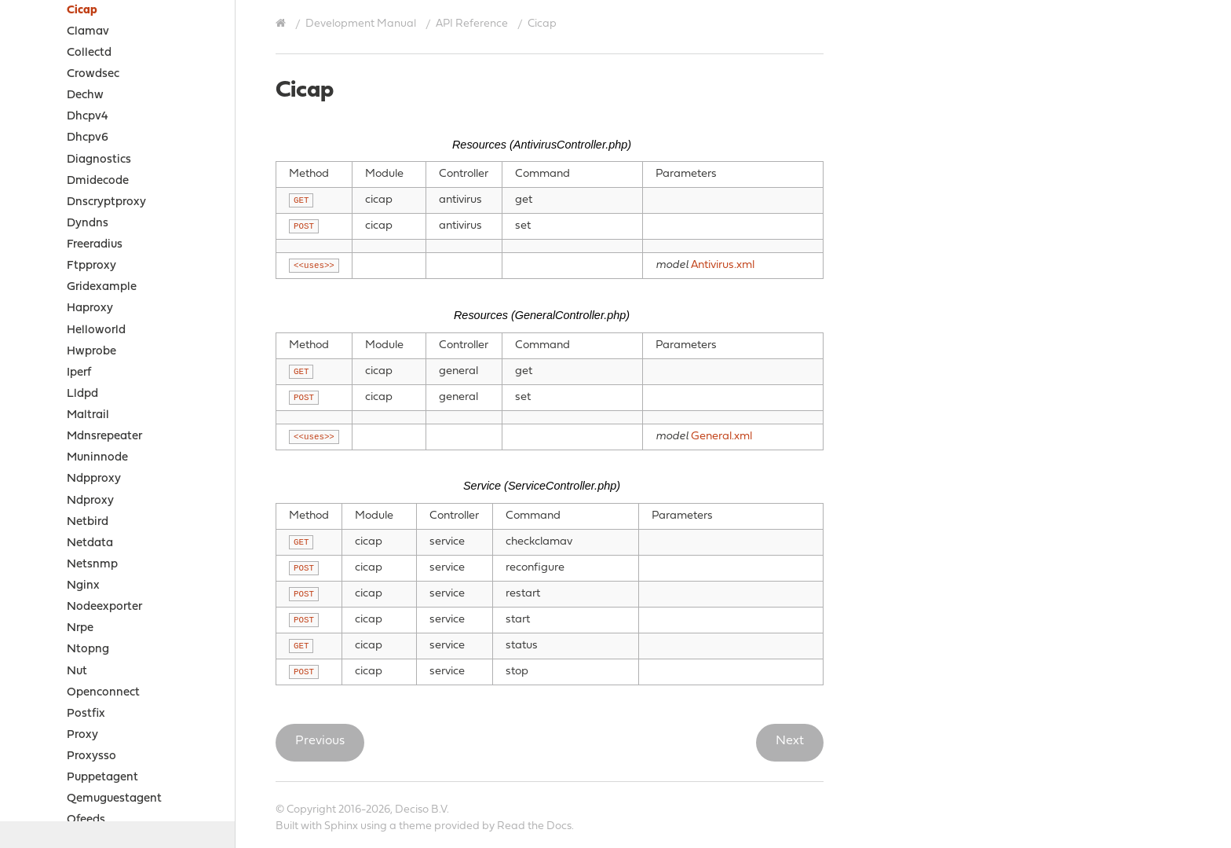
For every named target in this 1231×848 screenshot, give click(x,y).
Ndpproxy (94, 479)
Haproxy (90, 308)
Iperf (79, 373)
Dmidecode (98, 181)
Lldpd (82, 394)
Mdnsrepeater (104, 436)
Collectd (89, 53)
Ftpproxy (91, 266)
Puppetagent (102, 778)
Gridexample (102, 287)
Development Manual (360, 24)
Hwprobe (91, 352)
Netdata (90, 543)
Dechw (85, 95)
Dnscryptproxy (106, 202)
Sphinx (341, 826)
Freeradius (94, 245)
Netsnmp (92, 565)
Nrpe (80, 628)
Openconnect (103, 693)
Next (790, 741)
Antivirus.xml (722, 265)
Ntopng (88, 649)
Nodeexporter (104, 607)
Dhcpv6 (87, 138)
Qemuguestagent (114, 799)
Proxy (82, 735)
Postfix (86, 714)
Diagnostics (99, 160)
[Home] (283, 23)
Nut (77, 671)
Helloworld (96, 330)
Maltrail (88, 415)
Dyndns (87, 223)
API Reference (472, 24)
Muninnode (97, 458)
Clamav (88, 32)
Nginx (83, 586)
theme (415, 826)
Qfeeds (86, 820)
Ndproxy (90, 501)
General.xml (721, 436)
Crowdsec (93, 74)
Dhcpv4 (87, 117)
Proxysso (91, 756)
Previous (320, 741)
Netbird (87, 522)
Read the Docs (534, 826)
